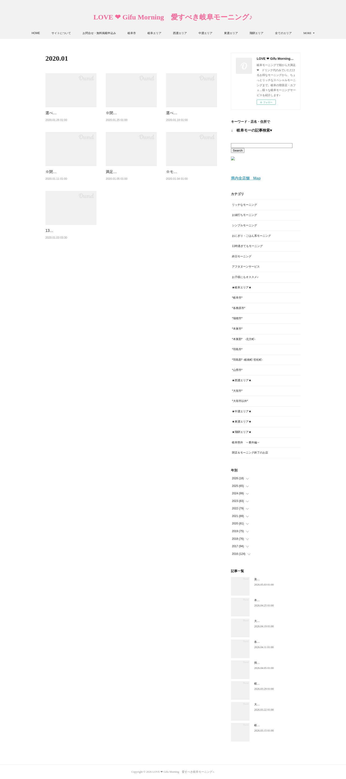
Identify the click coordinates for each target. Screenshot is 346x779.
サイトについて (75, 33)
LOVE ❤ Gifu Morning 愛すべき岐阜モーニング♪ (173, 17)
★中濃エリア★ (241, 411)
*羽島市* (237, 349)
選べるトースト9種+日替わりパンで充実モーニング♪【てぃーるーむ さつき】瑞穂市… (191, 119)
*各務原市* (238, 308)
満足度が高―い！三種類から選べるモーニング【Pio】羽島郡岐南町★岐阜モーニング (131, 189)
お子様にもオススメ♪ (245, 277)
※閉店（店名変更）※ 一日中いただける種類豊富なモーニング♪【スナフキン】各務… (70, 189)
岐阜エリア (169, 33)
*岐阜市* (237, 297)
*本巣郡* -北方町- (243, 339)
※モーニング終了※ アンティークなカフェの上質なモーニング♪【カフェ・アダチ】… (191, 189)
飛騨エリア (271, 33)
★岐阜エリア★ (241, 287)
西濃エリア (194, 33)
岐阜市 (146, 33)
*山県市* (237, 370)
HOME (50, 33)
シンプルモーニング (244, 225)
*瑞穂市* (237, 318)
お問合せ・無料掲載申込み (113, 33)
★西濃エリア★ (241, 380)
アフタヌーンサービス (246, 266)
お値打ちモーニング (244, 215)
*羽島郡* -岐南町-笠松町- (247, 359)
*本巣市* (237, 328)
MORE (293, 33)
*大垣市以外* (240, 401)
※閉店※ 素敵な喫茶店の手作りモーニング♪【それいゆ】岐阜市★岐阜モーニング (131, 119)
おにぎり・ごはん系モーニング (251, 235)
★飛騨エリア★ (241, 432)
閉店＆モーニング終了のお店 (250, 452)
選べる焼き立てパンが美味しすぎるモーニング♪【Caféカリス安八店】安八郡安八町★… (70, 119)
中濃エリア (220, 33)
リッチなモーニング (244, 204)
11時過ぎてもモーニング (247, 246)
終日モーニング (241, 256)
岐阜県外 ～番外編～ (246, 442)
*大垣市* (237, 390)
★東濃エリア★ (241, 421)
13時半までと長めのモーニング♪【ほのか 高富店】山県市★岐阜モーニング (70, 260)
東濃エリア (245, 33)
